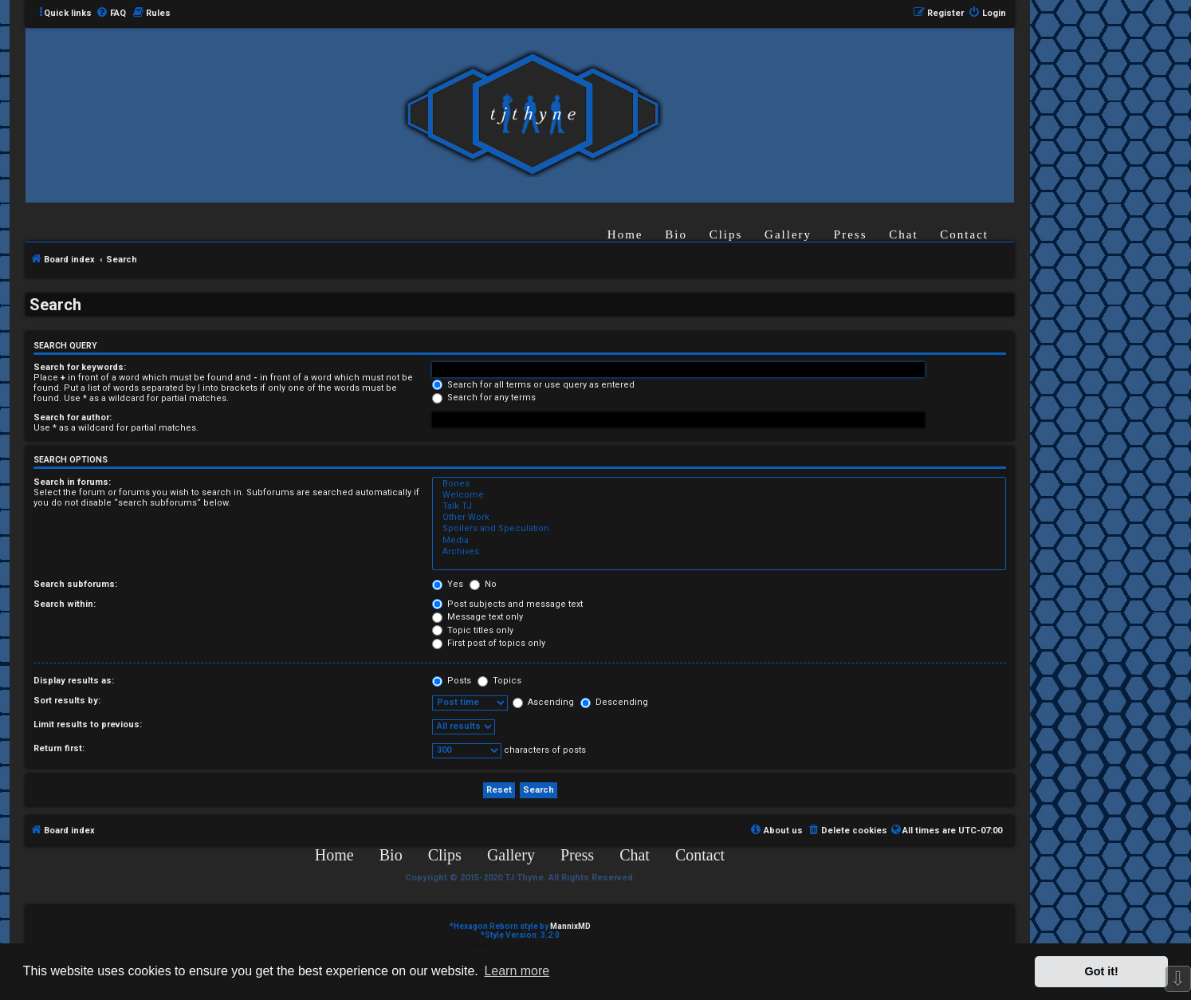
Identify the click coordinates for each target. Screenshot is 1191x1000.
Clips (726, 234)
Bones (719, 484)
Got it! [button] (1101, 971)
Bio (676, 234)
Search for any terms (484, 397)
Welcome (719, 495)
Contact (964, 234)
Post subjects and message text (507, 604)
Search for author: (72, 417)
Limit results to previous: (87, 724)
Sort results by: (66, 700)
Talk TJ (719, 506)
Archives (719, 551)
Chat (903, 234)
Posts (451, 680)
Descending (614, 702)
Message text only (477, 617)
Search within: (64, 604)
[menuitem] (111, 13)
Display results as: (73, 680)
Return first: (59, 748)
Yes (447, 584)
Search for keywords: (79, 367)
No (483, 584)
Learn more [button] (516, 971)
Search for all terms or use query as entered (533, 385)
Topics (499, 680)
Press (850, 234)
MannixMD (570, 926)
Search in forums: (72, 482)
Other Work (719, 517)
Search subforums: (75, 584)
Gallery (788, 234)
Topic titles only (472, 630)
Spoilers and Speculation (719, 528)
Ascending (543, 702)
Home (625, 234)
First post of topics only (488, 643)
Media (719, 540)
